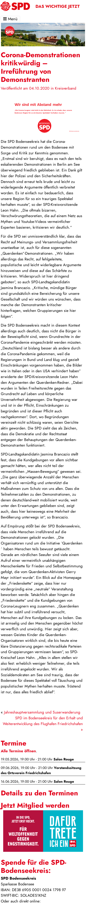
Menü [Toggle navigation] (10, 19)
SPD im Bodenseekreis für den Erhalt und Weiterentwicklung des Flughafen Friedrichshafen (43, 720)
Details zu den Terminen (39, 793)
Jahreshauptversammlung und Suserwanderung (42, 712)
